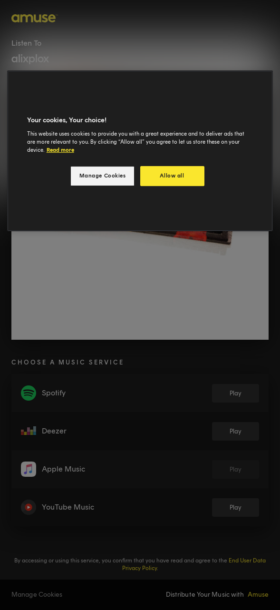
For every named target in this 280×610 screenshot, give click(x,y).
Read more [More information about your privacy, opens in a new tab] (60, 150)
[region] (140, 150)
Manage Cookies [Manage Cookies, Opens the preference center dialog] (102, 175)
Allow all (172, 175)
